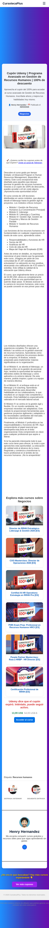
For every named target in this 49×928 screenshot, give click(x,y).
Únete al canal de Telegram (30, 163)
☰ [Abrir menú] (44, 3)
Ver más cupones (24, 884)
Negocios (24, 114)
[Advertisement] (24, 34)
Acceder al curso (24, 720)
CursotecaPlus (13, 3)
